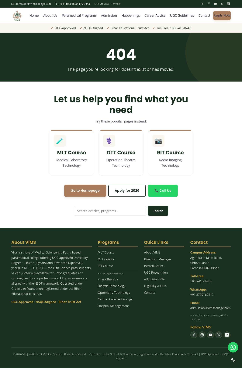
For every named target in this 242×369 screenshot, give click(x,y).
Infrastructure (154, 267)
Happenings (128, 15)
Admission (106, 15)
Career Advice (153, 15)
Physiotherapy (108, 280)
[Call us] (233, 360)
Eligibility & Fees (155, 287)
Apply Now (222, 15)
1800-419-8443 (200, 282)
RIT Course (105, 267)
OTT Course (106, 260)
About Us (45, 15)
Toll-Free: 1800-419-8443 (72, 3)
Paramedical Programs (75, 15)
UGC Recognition (156, 273)
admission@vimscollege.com (31, 3)
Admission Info (154, 280)
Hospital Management (113, 307)
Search (157, 211)
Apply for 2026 (127, 191)
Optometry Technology (114, 293)
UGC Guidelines (181, 15)
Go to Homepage (84, 191)
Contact (204, 15)
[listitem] (202, 4)
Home (29, 15)
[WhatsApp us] (233, 347)
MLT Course (106, 253)
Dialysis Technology (111, 287)
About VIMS (152, 253)
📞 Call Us (163, 191)
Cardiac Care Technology (115, 300)
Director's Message (157, 260)
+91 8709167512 (202, 295)
